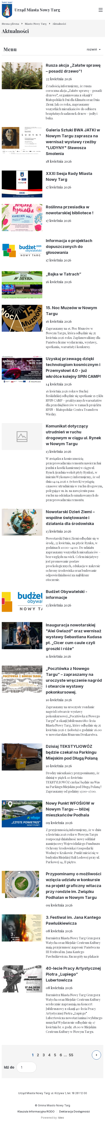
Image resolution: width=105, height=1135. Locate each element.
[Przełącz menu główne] (100, 9)
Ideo (61, 1117)
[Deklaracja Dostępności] (74, 1112)
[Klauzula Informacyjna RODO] (36, 1112)
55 (71, 1055)
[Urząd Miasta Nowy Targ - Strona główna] (31, 10)
